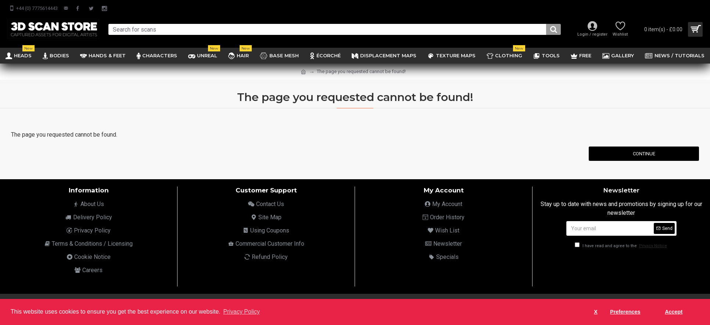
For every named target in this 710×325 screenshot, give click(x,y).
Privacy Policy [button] (241, 311)
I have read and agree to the (621, 245)
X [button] (596, 312)
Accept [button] (673, 312)
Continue (644, 153)
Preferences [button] (625, 312)
